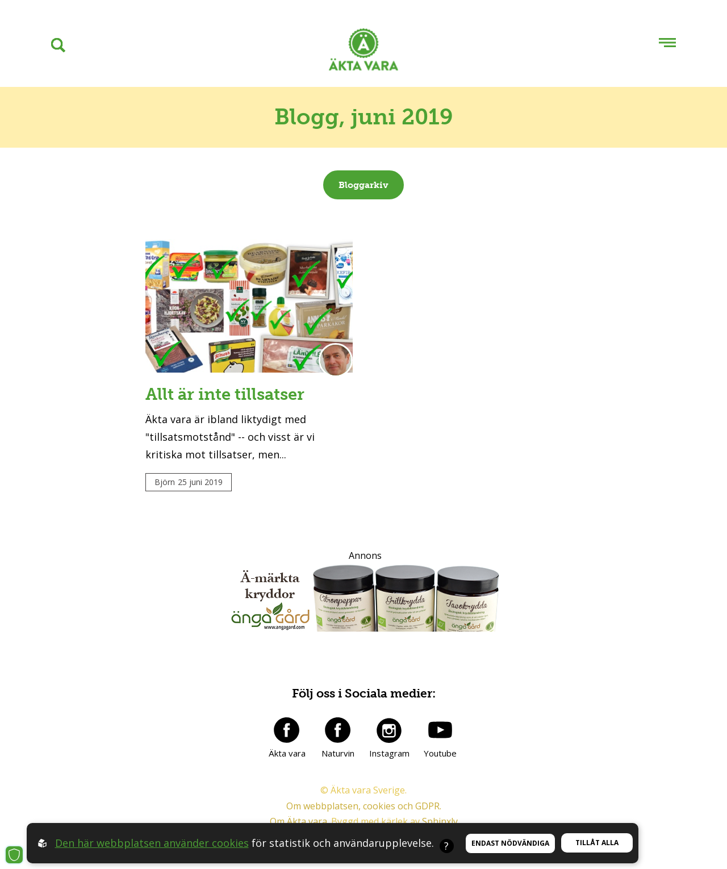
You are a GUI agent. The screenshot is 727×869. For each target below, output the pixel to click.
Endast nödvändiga (510, 843)
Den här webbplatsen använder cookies (152, 843)
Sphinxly (440, 821)
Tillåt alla (597, 842)
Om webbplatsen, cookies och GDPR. (363, 806)
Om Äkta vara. (299, 821)
